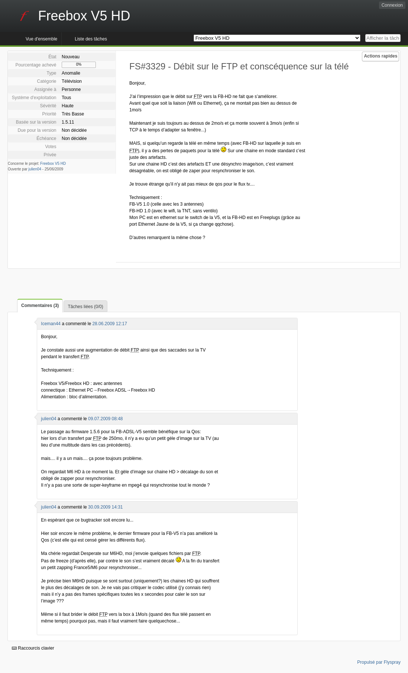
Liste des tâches (91, 39)
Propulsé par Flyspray (379, 662)
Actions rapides (380, 56)
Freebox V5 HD (53, 163)
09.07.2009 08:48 (105, 418)
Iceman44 (51, 323)
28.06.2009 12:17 (109, 323)
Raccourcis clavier (33, 648)
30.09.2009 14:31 (105, 507)
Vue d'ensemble (41, 39)
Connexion (392, 5)
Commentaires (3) (40, 305)
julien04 (35, 169)
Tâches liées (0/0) (85, 306)
